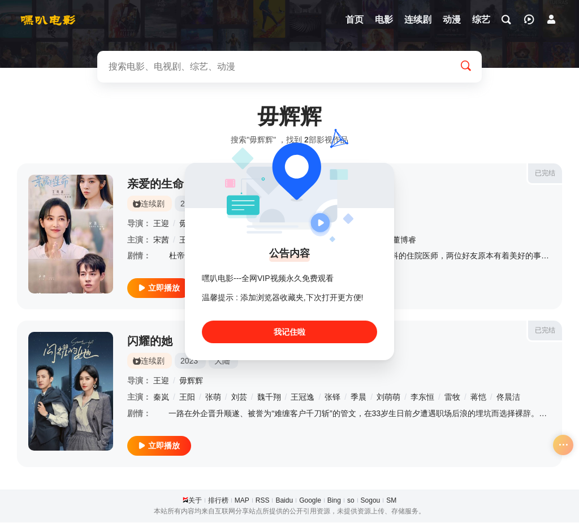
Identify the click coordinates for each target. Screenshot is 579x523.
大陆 (222, 361)
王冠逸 (302, 397)
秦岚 (161, 397)
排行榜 (218, 500)
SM (391, 500)
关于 (195, 500)
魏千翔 (269, 397)
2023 (189, 361)
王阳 (187, 397)
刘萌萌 (388, 397)
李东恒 (422, 397)
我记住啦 (289, 331)
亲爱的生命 (155, 184)
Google (310, 500)
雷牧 (452, 397)
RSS (263, 500)
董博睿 (404, 239)
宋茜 (161, 239)
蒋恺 (478, 397)
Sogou (371, 500)
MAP (242, 500)
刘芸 (239, 397)
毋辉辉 (191, 381)
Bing (334, 500)
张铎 (332, 397)
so (351, 500)
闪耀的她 (149, 341)
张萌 (213, 397)
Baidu (284, 500)
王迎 (161, 223)
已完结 (545, 173)
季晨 (358, 397)
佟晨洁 (508, 397)
